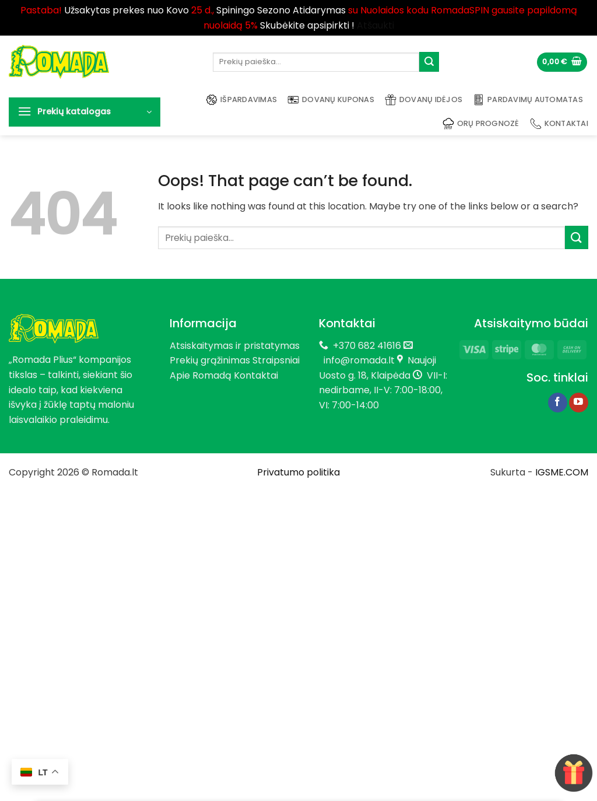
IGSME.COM (561, 472)
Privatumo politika (298, 472)
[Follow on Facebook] (557, 402)
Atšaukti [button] (375, 25)
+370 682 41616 (367, 345)
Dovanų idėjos (423, 100)
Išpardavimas (241, 100)
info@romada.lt (357, 360)
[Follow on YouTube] (578, 402)
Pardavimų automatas (528, 100)
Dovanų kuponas (330, 100)
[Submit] (429, 62)
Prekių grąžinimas (210, 360)
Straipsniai (276, 360)
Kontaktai (559, 124)
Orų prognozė (481, 124)
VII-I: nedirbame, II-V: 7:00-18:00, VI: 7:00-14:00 (383, 390)
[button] (562, 62)
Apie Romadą (200, 375)
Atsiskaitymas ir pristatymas (235, 345)
